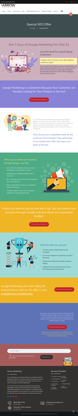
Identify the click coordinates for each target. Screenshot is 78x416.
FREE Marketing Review (33, 11)
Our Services (16, 11)
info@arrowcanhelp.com (54, 402)
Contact (55, 11)
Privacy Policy (53, 414)
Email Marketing (55, 379)
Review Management (64, 377)
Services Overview (56, 376)
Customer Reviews (64, 380)
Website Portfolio (46, 11)
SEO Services (54, 381)
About (9, 11)
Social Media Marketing (54, 384)
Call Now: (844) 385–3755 (8, 2)
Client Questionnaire (64, 387)
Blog (23, 11)
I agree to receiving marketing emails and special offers (21, 357)
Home (3, 11)
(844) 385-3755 (19, 402)
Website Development (54, 388)
